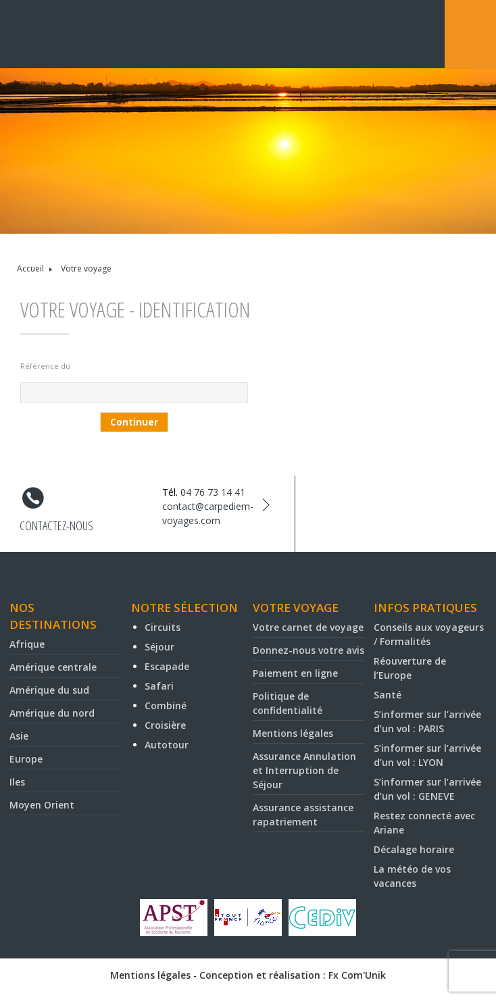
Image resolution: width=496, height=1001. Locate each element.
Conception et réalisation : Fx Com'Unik (292, 975)
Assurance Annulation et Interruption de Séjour (304, 770)
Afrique (27, 644)
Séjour (159, 646)
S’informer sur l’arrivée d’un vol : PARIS (427, 721)
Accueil (30, 268)
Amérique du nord (52, 713)
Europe (26, 758)
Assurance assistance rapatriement (303, 814)
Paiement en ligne (295, 673)
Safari (159, 685)
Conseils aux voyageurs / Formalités (429, 634)
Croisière (165, 725)
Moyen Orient (41, 804)
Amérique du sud (49, 690)
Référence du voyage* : (45, 368)
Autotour (167, 744)
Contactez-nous (56, 525)
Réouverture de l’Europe (410, 668)
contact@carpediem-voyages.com (207, 513)
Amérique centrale (53, 667)
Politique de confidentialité (287, 703)
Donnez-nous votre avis (308, 650)
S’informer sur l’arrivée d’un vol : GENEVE (427, 788)
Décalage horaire (414, 849)
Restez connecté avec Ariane (424, 822)
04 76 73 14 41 (212, 492)
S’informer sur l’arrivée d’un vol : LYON (427, 755)
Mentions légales (293, 733)
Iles (17, 781)
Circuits (162, 627)
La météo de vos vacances (412, 876)
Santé (387, 694)
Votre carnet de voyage (308, 627)
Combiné (166, 705)
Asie (18, 735)
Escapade (167, 666)
